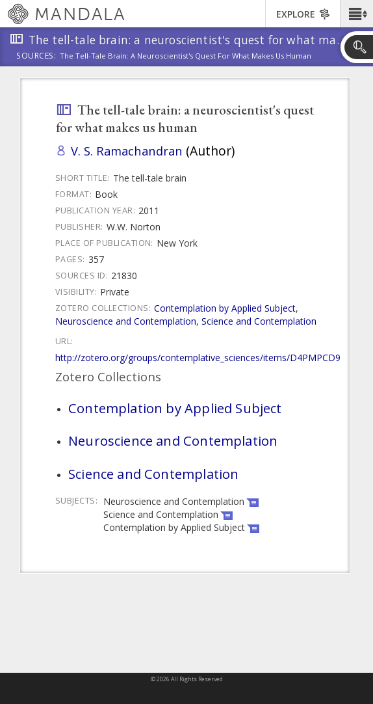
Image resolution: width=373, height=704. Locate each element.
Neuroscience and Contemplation (125, 321)
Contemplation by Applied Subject (225, 308)
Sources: (36, 56)
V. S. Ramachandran (127, 150)
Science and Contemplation (258, 321)
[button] (356, 13)
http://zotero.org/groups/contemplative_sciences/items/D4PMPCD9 (198, 357)
